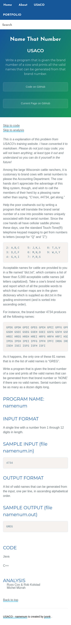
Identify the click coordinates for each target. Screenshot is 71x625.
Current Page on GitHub (35, 103)
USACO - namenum (15, 616)
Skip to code (11, 125)
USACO (39, 4)
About (23, 4)
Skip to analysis (13, 130)
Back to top (10, 600)
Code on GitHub (35, 86)
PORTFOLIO (12, 14)
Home (7, 4)
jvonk (47, 616)
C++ (6, 565)
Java (6, 556)
